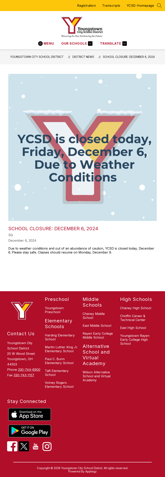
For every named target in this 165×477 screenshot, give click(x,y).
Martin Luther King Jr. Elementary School (61, 349)
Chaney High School (135, 308)
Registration (86, 6)
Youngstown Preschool (54, 310)
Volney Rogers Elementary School (59, 385)
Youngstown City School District (37, 56)
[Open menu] (46, 43)
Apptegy (91, 471)
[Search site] (159, 5)
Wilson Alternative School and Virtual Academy (96, 376)
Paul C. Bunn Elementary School (59, 361)
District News (83, 56)
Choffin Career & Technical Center (133, 318)
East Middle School (97, 326)
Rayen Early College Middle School (98, 335)
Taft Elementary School (57, 373)
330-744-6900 (29, 370)
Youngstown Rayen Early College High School (134, 340)
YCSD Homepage (140, 6)
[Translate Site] (113, 43)
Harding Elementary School (60, 337)
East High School (133, 328)
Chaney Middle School (94, 316)
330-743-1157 (24, 375)
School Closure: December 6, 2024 (129, 56)
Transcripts (111, 6)
